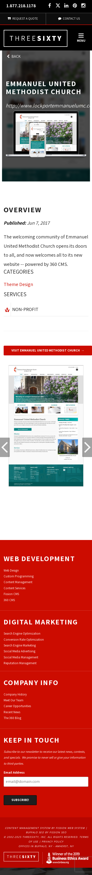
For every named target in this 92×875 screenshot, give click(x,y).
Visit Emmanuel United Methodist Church (45, 350)
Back (13, 56)
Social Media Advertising (19, 651)
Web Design (11, 570)
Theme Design (18, 284)
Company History (15, 694)
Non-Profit (25, 309)
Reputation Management (20, 663)
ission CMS (12, 594)
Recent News (12, 712)
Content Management (18, 582)
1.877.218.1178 (21, 5)
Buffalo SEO (35, 832)
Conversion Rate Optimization (24, 640)
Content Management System (27, 828)
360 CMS (9, 600)
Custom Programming (19, 576)
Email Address (14, 772)
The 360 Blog (12, 718)
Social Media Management (21, 657)
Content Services (14, 588)
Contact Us (69, 18)
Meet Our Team (13, 700)
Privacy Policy (53, 841)
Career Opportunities (17, 706)
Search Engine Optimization (22, 633)
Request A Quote (23, 18)
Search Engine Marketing (20, 645)
